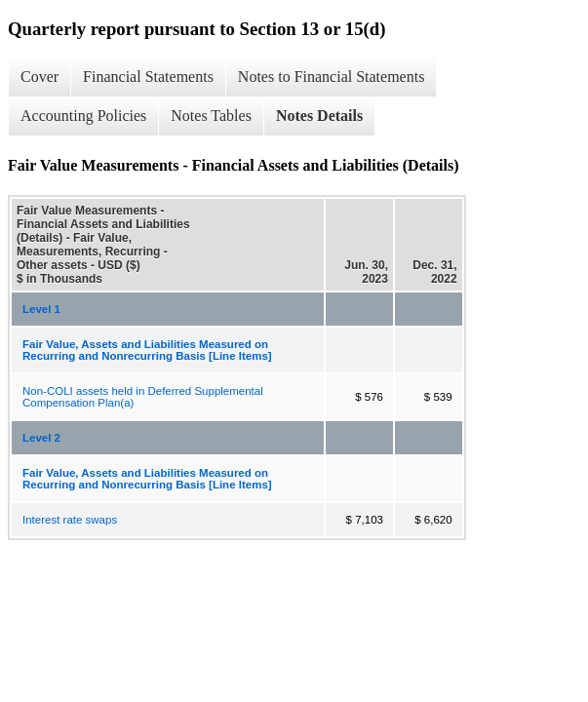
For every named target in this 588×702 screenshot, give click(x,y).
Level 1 (41, 309)
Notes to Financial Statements (331, 76)
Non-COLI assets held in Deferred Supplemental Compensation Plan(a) (142, 397)
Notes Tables (211, 115)
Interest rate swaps (69, 520)
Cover (39, 76)
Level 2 (41, 438)
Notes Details (319, 115)
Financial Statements (148, 76)
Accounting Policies (83, 115)
